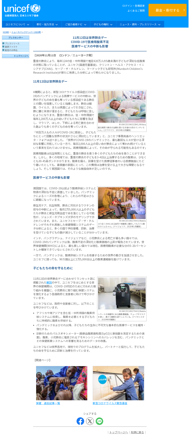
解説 (49, 282)
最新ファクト (11, 46)
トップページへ (21, 55)
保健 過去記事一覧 (48, 403)
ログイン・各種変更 (133, 5)
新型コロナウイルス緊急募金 (110, 403)
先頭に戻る (137, 432)
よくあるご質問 (136, 10)
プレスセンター (15, 37)
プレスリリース (12, 43)
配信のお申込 (11, 50)
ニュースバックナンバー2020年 (26, 31)
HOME (6, 31)
